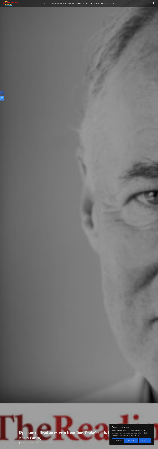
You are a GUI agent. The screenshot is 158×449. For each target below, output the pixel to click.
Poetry (97, 4)
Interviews (80, 4)
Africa (46, 4)
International (58, 4)
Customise (118, 440)
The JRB (33, 443)
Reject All (131, 440)
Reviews (70, 4)
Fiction (89, 4)
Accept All (144, 440)
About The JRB (107, 4)
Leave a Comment (45, 443)
